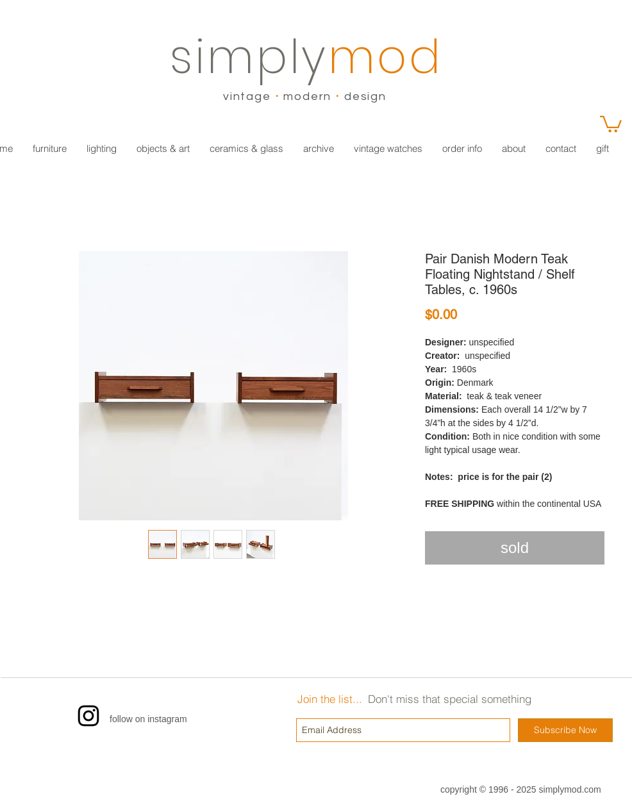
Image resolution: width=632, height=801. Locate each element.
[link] (611, 123)
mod (385, 56)
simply (249, 56)
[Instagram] (88, 716)
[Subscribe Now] (565, 730)
